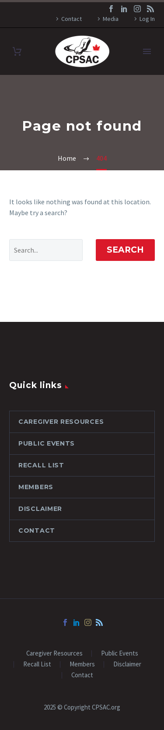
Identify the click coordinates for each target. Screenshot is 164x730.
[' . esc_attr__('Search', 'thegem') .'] (46, 250)
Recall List (41, 465)
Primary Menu (147, 51)
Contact (71, 19)
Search (125, 250)
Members (35, 487)
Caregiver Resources (61, 422)
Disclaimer (40, 509)
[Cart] (17, 51)
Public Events (46, 443)
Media (111, 19)
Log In (147, 19)
